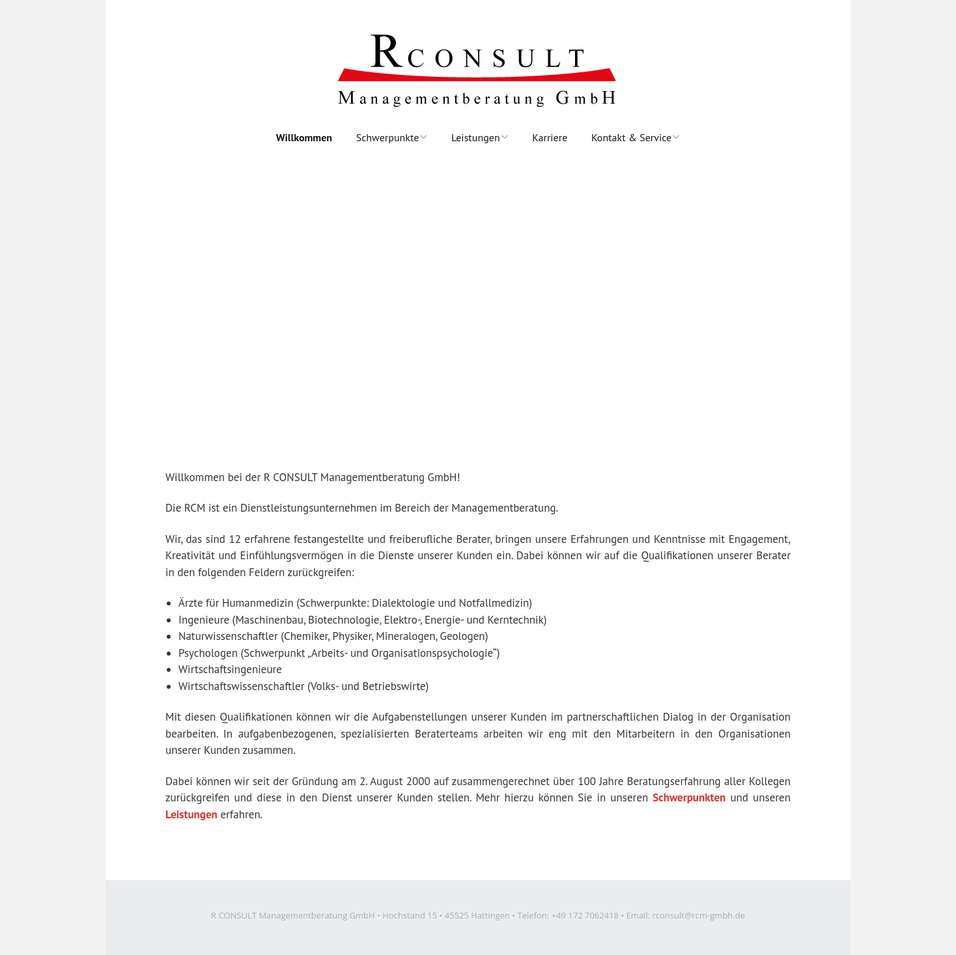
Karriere (549, 137)
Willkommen (304, 137)
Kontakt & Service (631, 137)
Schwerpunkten (689, 797)
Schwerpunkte (387, 137)
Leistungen (475, 137)
